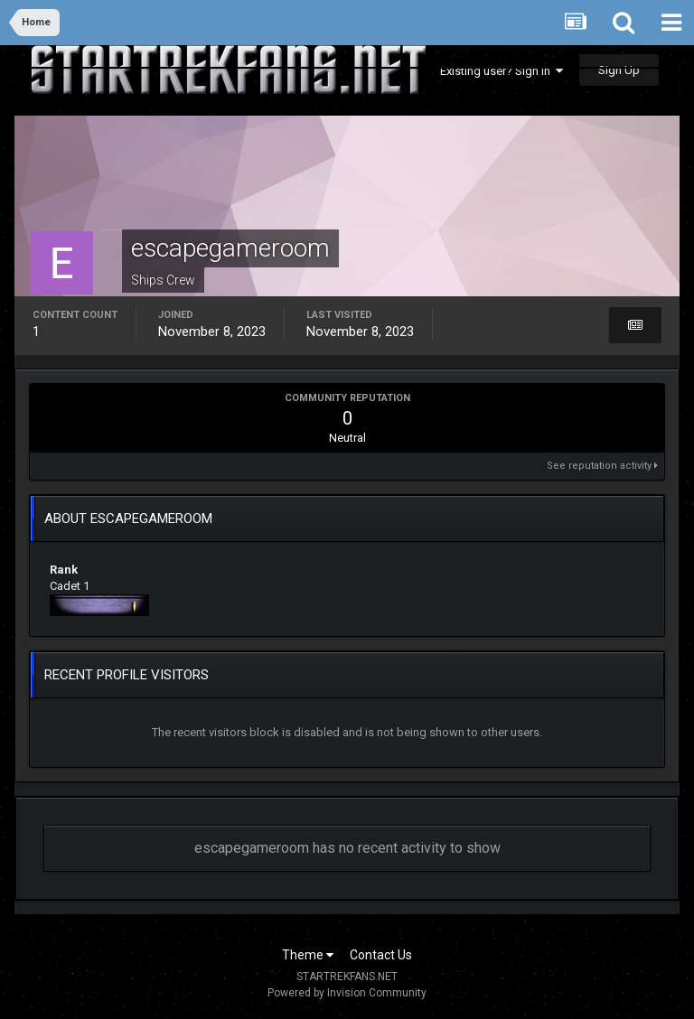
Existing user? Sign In (501, 71)
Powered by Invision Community (347, 992)
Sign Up (619, 70)
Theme (307, 955)
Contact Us (381, 955)
